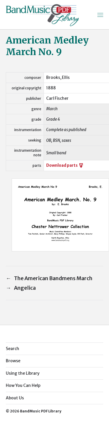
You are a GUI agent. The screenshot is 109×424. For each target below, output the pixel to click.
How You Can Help (23, 385)
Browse (13, 360)
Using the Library (23, 373)
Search (12, 348)
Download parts (65, 165)
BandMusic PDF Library (40, 411)
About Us (15, 398)
